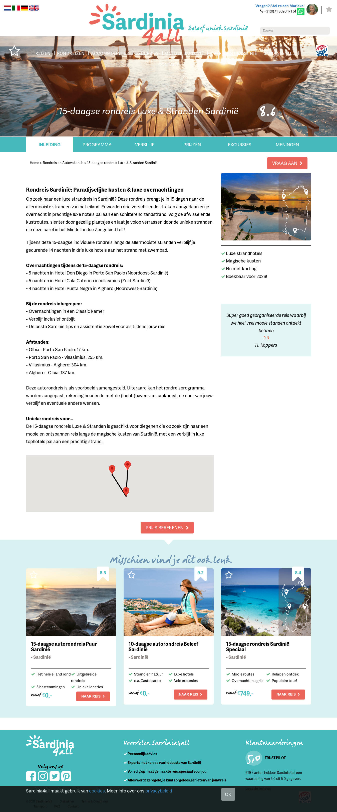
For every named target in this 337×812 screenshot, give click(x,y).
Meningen (287, 144)
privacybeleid (158, 790)
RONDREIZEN (86, 53)
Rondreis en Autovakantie (63, 163)
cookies (96, 790)
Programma (97, 144)
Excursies (240, 144)
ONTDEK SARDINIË (205, 53)
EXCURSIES (165, 53)
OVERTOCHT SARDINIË (256, 53)
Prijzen (192, 144)
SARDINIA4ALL (154, 64)
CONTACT (187, 64)
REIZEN (57, 53)
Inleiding (49, 144)
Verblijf (144, 144)
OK (228, 794)
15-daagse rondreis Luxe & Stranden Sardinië (122, 163)
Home (34, 163)
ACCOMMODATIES (127, 53)
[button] (127, 465)
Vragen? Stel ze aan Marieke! (278, 6)
